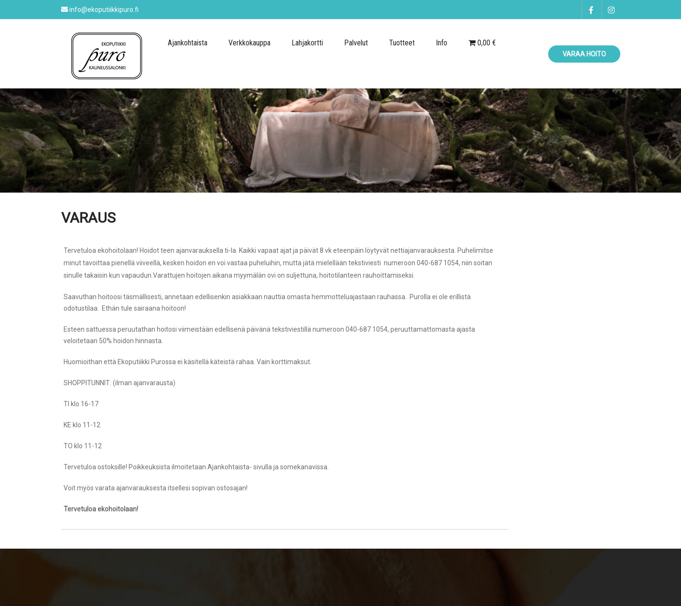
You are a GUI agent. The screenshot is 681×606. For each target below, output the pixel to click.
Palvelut (356, 42)
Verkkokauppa (249, 42)
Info (441, 42)
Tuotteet (402, 42)
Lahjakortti (307, 42)
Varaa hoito (584, 54)
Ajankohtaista (187, 42)
